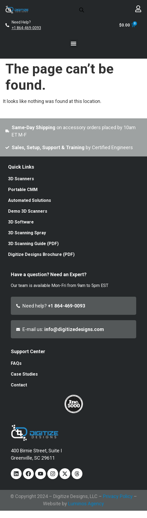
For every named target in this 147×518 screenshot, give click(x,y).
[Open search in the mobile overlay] (81, 9)
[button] (73, 43)
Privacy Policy (118, 496)
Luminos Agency (86, 503)
